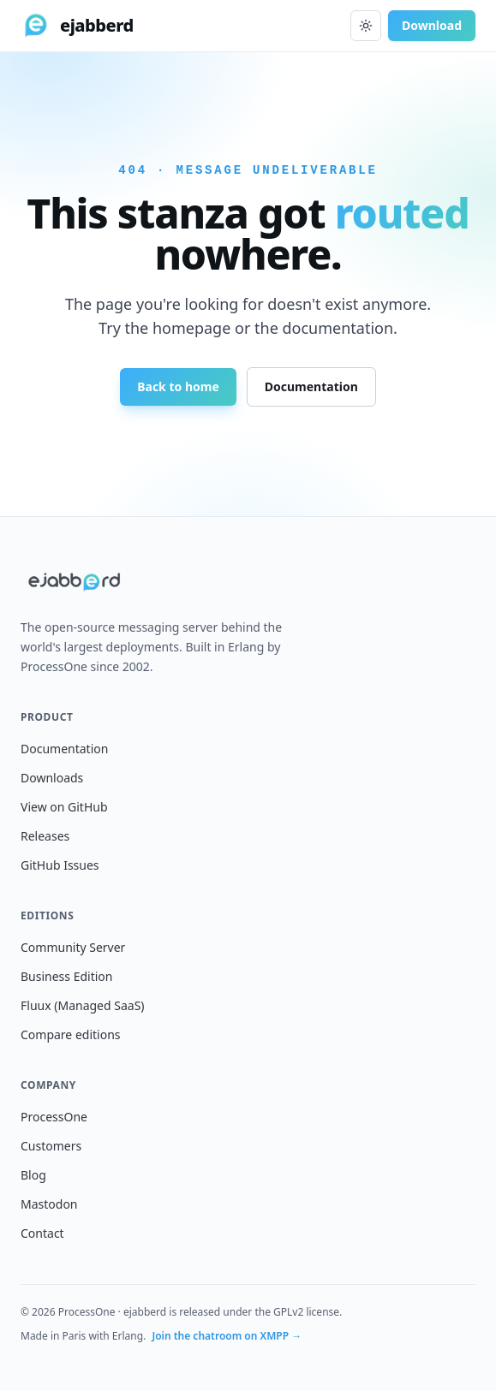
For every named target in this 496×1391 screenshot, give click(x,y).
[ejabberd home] (77, 25)
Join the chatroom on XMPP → (227, 1336)
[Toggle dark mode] (365, 25)
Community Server (73, 947)
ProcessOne (54, 1117)
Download (432, 25)
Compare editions (71, 1034)
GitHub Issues (60, 865)
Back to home (178, 386)
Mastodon (49, 1204)
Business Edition (66, 976)
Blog (33, 1175)
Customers (51, 1146)
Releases (45, 836)
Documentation (311, 386)
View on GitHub (64, 807)
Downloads (52, 778)
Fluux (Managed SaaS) (83, 1005)
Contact (42, 1233)
